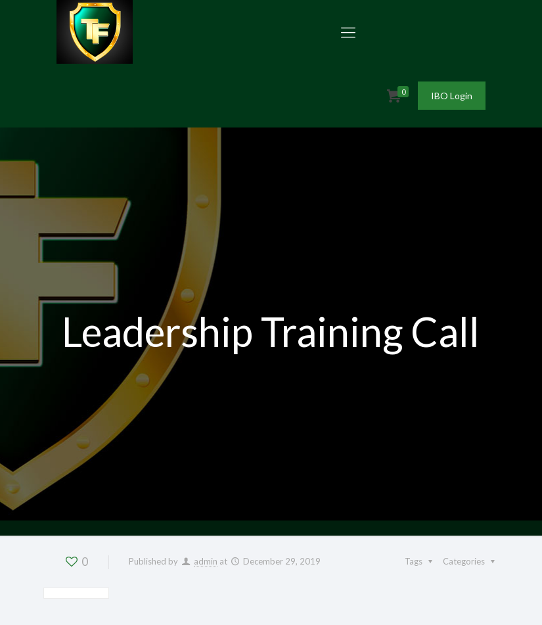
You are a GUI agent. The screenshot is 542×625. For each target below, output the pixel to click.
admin (205, 561)
